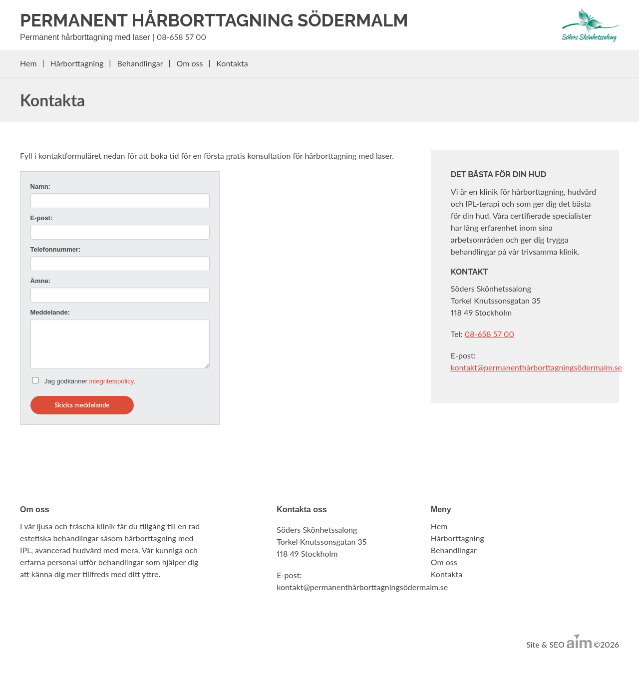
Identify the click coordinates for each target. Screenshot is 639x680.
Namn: (40, 186)
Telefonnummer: (55, 249)
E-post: (41, 218)
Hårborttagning (77, 63)
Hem (28, 63)
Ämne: (40, 281)
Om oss (190, 63)
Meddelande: (50, 312)
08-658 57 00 (181, 36)
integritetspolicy (111, 381)
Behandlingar (140, 63)
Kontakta (232, 63)
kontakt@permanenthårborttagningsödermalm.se (536, 367)
